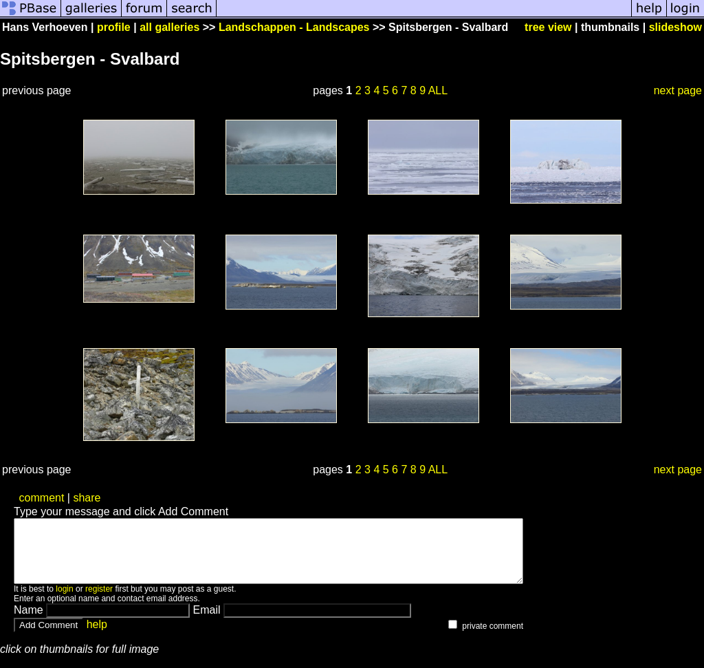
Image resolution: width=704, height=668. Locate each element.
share (86, 498)
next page (678, 90)
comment (42, 498)
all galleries (169, 27)
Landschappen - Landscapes (294, 27)
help (97, 637)
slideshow (675, 27)
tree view (548, 27)
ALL (438, 90)
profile (114, 27)
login (64, 601)
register (99, 601)
